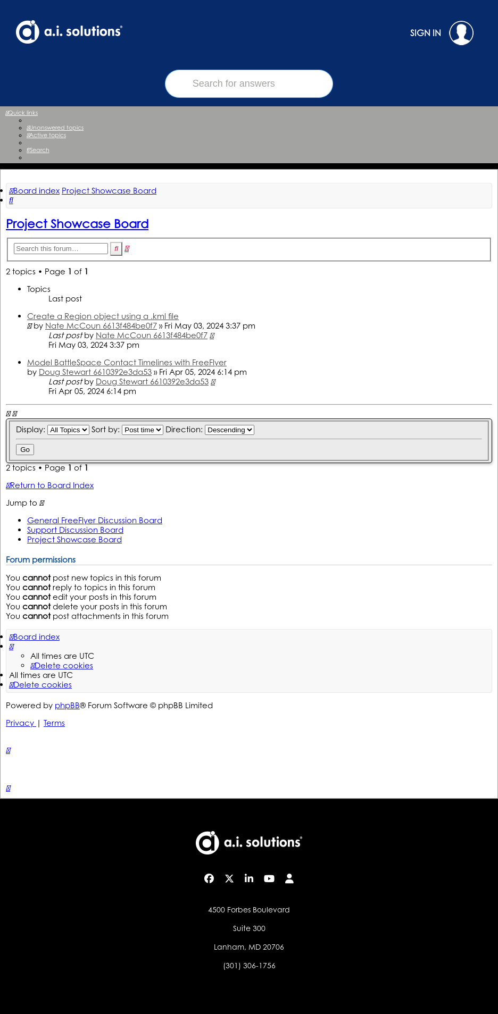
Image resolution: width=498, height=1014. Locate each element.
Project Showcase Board (77, 223)
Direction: (209, 429)
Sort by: (127, 429)
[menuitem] (55, 127)
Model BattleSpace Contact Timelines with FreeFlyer (127, 362)
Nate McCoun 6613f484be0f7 (101, 326)
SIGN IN (442, 33)
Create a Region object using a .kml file (103, 316)
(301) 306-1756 (249, 965)
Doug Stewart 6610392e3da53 (95, 372)
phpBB (67, 705)
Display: (52, 429)
